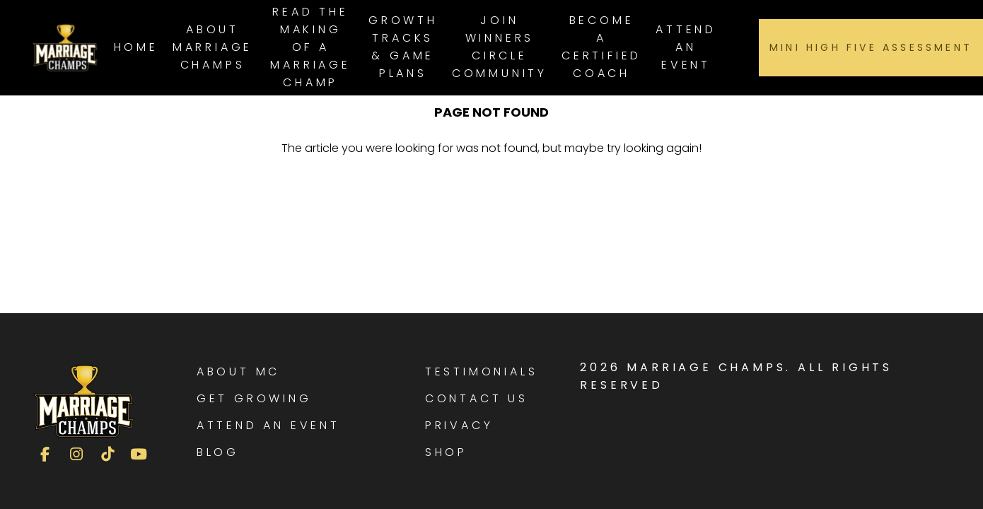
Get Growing (254, 398)
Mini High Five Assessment (870, 47)
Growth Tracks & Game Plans (403, 46)
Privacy (459, 425)
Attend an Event (686, 47)
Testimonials (481, 371)
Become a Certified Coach (601, 46)
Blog (218, 452)
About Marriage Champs (212, 47)
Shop (446, 452)
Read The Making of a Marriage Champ (310, 47)
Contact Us (476, 398)
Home (136, 47)
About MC (238, 371)
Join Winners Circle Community (499, 46)
